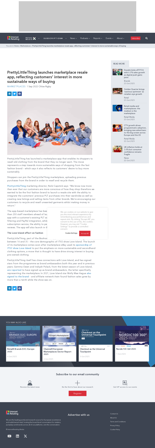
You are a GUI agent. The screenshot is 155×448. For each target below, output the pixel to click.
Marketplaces (25, 46)
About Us (113, 418)
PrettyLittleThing (16, 186)
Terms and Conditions (118, 422)
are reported (14, 270)
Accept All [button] (85, 233)
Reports (97, 38)
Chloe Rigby (45, 86)
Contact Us (114, 414)
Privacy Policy (115, 425)
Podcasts (85, 38)
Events (109, 38)
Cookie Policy (115, 429)
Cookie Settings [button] (71, 233)
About (120, 38)
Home (16, 46)
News (73, 38)
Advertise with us (78, 414)
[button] (146, 38)
